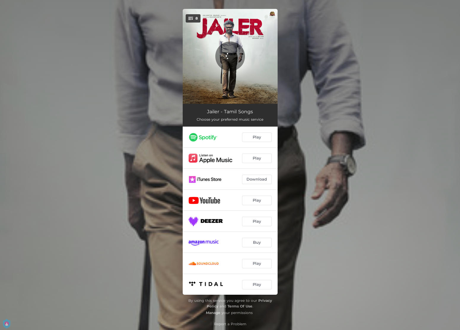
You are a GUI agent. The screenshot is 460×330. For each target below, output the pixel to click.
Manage (213, 312)
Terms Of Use (239, 306)
